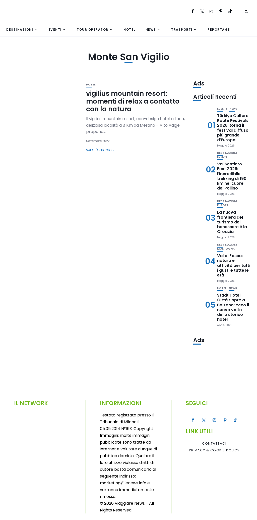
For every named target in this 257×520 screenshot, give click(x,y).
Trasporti (181, 29)
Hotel (129, 29)
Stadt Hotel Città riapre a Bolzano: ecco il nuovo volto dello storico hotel (233, 307)
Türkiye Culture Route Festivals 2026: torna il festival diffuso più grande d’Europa (232, 128)
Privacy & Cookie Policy (214, 450)
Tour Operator (92, 29)
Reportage (219, 29)
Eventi (55, 29)
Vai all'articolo (98, 150)
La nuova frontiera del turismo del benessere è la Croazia (232, 221)
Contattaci (214, 443)
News (151, 29)
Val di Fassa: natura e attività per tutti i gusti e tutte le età (233, 265)
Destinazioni (19, 29)
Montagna (226, 248)
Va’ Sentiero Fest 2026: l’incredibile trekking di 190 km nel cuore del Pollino (231, 176)
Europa (223, 205)
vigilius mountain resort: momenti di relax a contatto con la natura (132, 101)
